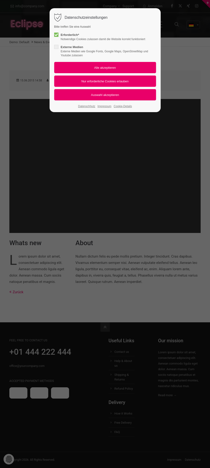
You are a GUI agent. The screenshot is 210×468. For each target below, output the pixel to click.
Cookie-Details (123, 106)
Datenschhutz (86, 106)
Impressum (104, 106)
